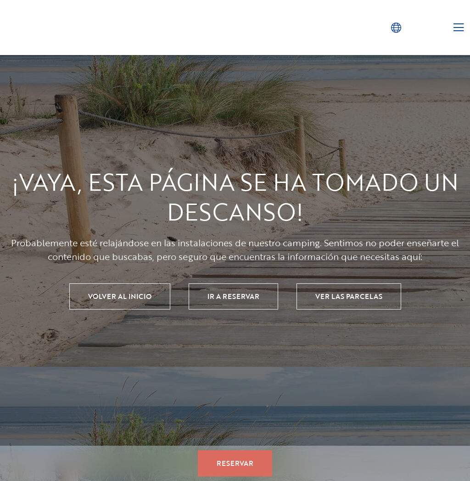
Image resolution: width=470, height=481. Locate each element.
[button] (395, 27)
